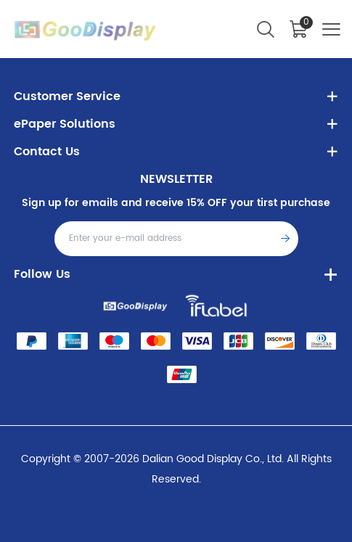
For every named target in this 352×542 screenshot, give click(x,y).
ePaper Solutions (64, 124)
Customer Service (67, 96)
